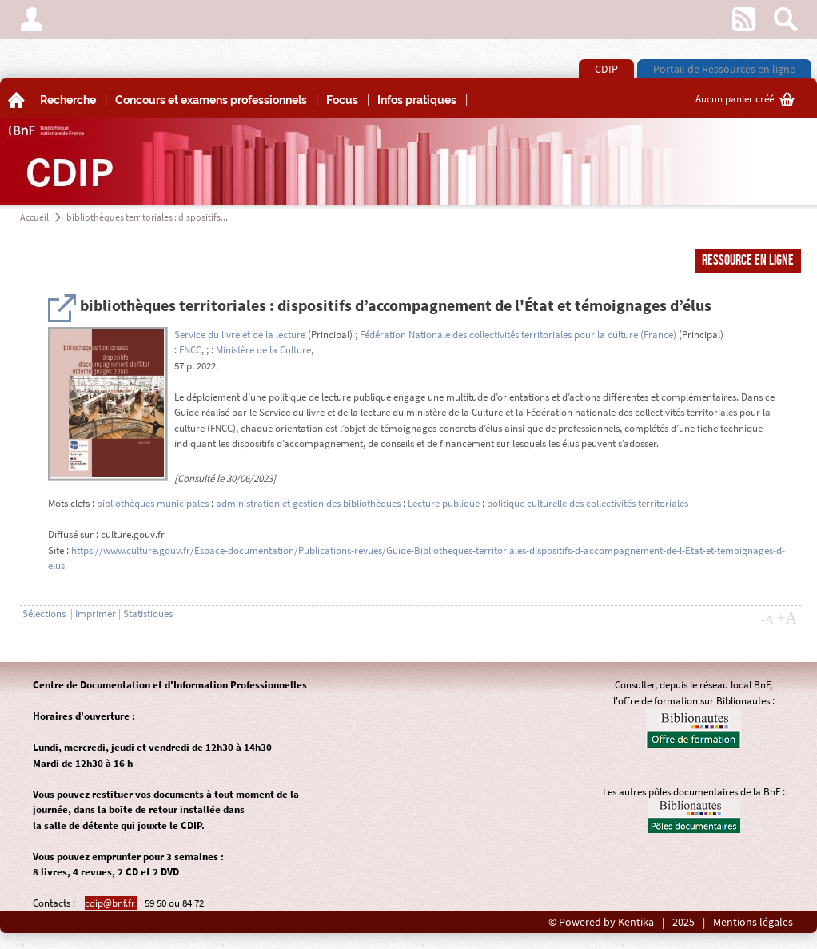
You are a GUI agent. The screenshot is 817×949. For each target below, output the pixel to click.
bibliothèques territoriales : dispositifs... (147, 217)
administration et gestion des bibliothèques (308, 503)
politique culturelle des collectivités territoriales (587, 503)
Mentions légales (753, 922)
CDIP (606, 69)
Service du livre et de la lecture (239, 334)
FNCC (190, 350)
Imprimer (95, 613)
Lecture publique (444, 503)
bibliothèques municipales (153, 503)
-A (767, 619)
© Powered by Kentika (601, 922)
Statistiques (148, 613)
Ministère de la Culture (263, 350)
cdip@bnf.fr (111, 903)
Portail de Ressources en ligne (724, 69)
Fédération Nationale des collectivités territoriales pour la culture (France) (518, 334)
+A (786, 618)
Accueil (34, 217)
